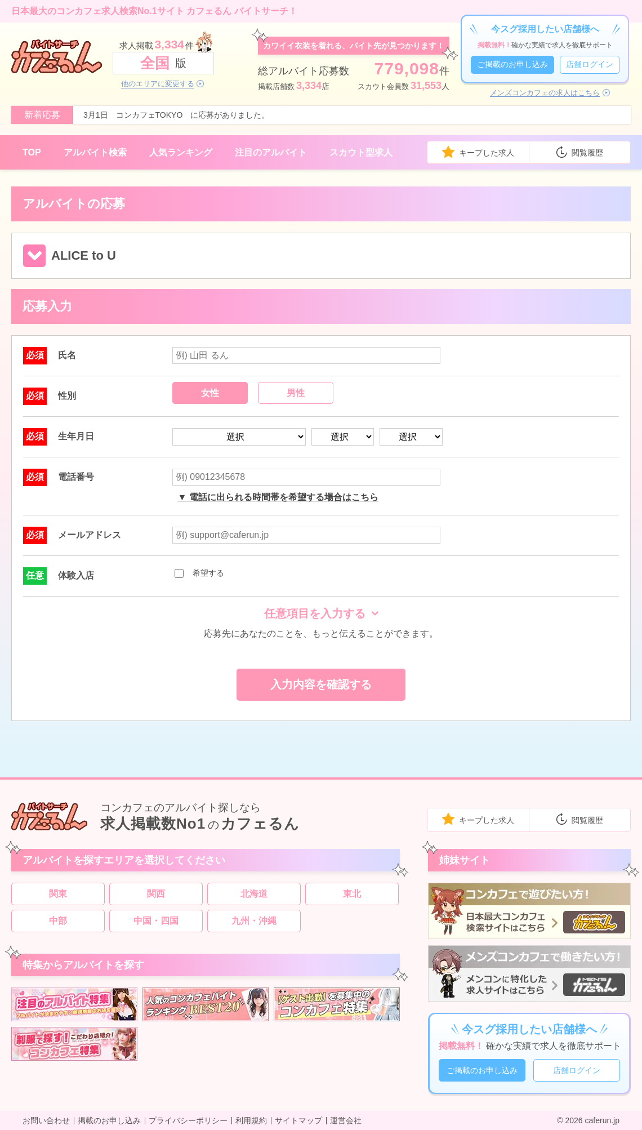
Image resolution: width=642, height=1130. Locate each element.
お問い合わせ (46, 1120)
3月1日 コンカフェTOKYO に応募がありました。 (176, 114)
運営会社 (346, 1120)
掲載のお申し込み (109, 1120)
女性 (210, 393)
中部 (58, 921)
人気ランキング (180, 152)
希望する (199, 573)
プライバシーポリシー (188, 1120)
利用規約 (251, 1120)
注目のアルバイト (271, 152)
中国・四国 (156, 921)
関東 (58, 893)
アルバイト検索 (95, 152)
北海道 (254, 893)
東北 (352, 893)
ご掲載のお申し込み (512, 64)
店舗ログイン (589, 64)
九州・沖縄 (254, 921)
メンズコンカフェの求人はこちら (545, 93)
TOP (32, 152)
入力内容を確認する (321, 684)
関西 (156, 893)
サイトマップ (298, 1120)
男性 (296, 393)
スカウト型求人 (361, 152)
